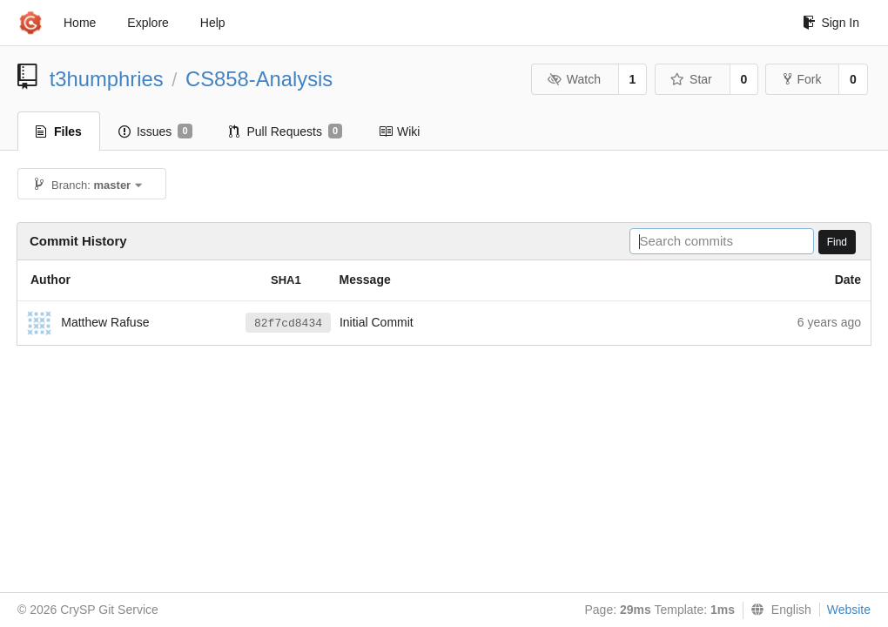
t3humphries (107, 79)
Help (212, 23)
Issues (155, 131)
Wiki (399, 131)
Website (849, 610)
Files (59, 131)
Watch (574, 79)
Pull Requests (286, 131)
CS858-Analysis (259, 79)
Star (691, 79)
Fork (802, 79)
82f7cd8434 (288, 323)
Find (837, 242)
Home (80, 23)
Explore (147, 23)
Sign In (831, 23)
